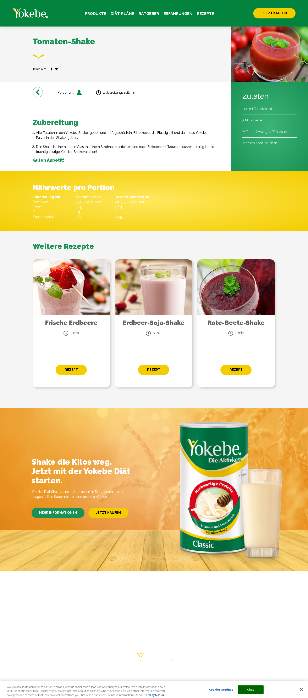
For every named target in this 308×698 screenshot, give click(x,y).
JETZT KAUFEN (274, 13)
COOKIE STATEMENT (241, 674)
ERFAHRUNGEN (178, 13)
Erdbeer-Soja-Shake (154, 322)
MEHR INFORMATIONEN (58, 513)
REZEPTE (205, 13)
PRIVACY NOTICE (205, 674)
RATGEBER (149, 13)
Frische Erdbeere (71, 322)
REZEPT (71, 370)
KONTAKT (179, 674)
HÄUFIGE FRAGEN (151, 674)
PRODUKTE (95, 13)
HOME (29, 674)
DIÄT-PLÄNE (122, 13)
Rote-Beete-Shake (236, 322)
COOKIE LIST (273, 674)
